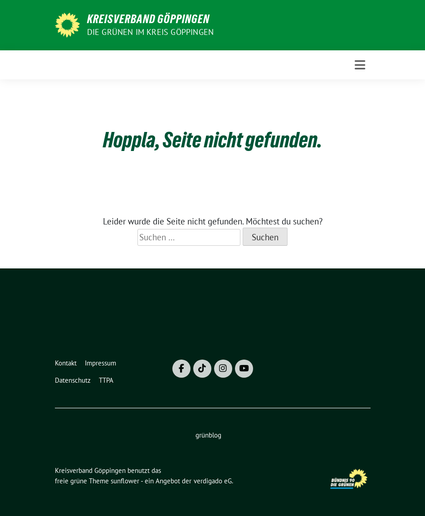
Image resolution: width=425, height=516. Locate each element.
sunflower (125, 481)
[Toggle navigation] (360, 65)
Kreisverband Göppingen (148, 19)
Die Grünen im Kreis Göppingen (150, 32)
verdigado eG (213, 481)
